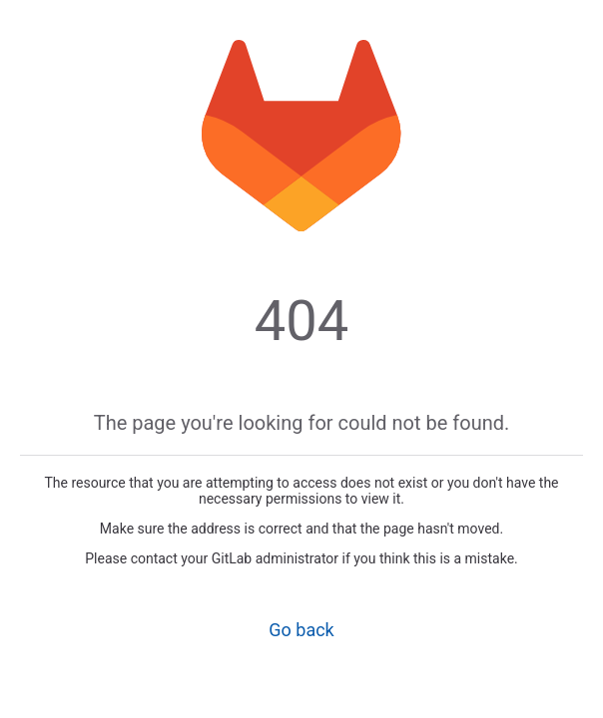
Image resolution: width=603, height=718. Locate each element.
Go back (301, 629)
